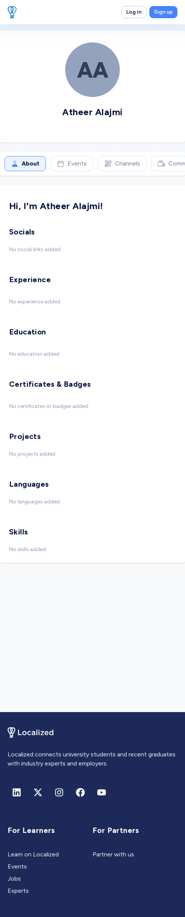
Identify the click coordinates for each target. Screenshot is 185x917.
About (25, 163)
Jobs (14, 878)
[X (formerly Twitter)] (38, 792)
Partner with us (113, 854)
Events (72, 163)
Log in (133, 12)
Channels (122, 163)
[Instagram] (59, 792)
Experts (18, 890)
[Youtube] (101, 792)
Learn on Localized (33, 854)
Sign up (163, 12)
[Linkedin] (17, 792)
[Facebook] (80, 792)
